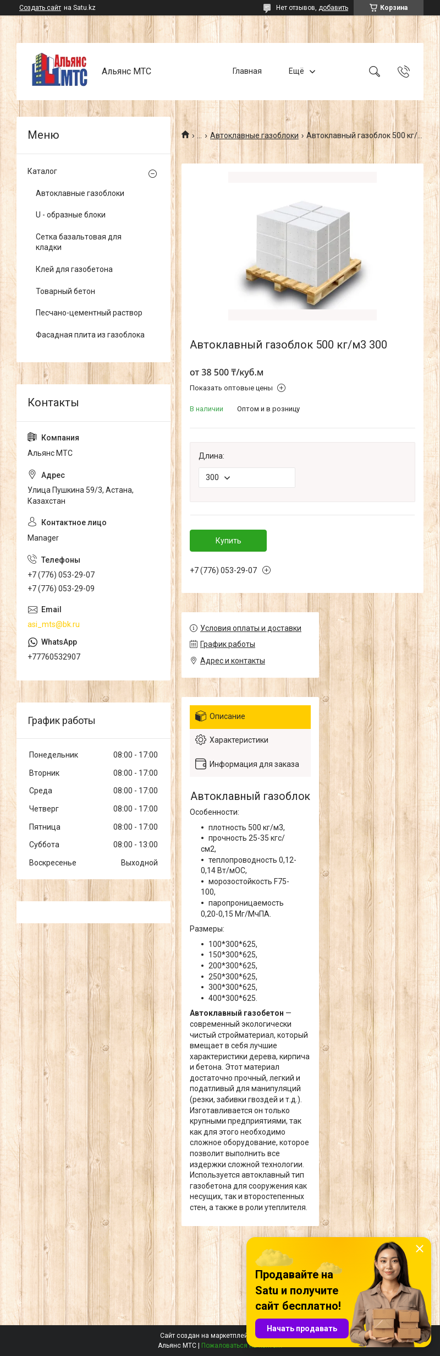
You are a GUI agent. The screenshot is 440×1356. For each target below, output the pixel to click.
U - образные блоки (71, 214)
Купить (228, 540)
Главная (247, 71)
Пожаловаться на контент (242, 1345)
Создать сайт (40, 8)
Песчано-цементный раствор (89, 312)
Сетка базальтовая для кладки (79, 242)
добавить (333, 8)
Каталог (42, 171)
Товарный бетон (65, 291)
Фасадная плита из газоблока (90, 334)
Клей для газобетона (74, 269)
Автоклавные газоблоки (254, 135)
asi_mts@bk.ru (54, 624)
